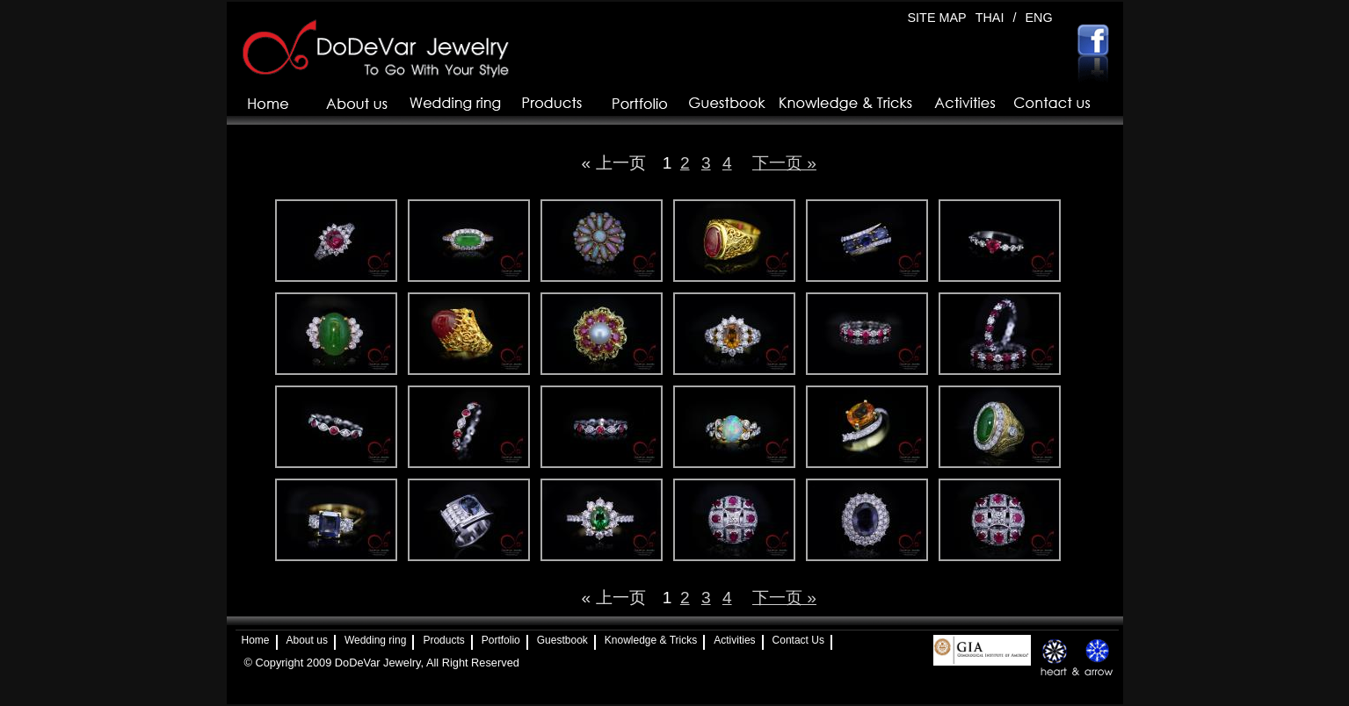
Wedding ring (376, 640)
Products (443, 640)
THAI (989, 18)
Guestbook (562, 640)
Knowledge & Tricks (651, 640)
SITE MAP (937, 18)
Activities (734, 640)
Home (256, 640)
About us (307, 640)
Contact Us (798, 640)
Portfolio (501, 640)
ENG (1038, 18)
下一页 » (784, 163)
